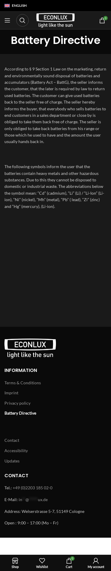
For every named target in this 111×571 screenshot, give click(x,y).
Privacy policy (17, 403)
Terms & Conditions (22, 382)
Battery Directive (20, 413)
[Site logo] (55, 19)
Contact (11, 440)
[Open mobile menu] (7, 20)
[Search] (22, 20)
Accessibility (16, 450)
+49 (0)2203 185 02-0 (32, 487)
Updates (12, 460)
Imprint (11, 392)
